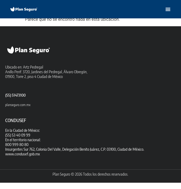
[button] (168, 9)
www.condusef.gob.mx (22, 153)
